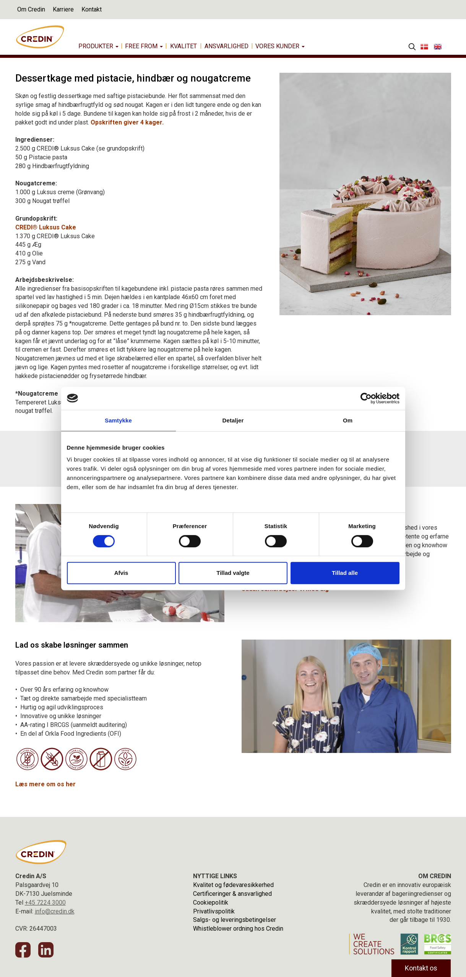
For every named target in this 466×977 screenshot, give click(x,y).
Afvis (121, 573)
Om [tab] (347, 420)
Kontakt (91, 9)
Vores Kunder (280, 46)
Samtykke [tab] (118, 420)
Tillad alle (345, 573)
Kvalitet (183, 46)
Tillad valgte (232, 573)
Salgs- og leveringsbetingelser (234, 919)
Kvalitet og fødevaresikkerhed (233, 885)
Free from (144, 46)
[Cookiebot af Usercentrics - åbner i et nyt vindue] (366, 398)
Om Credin (31, 9)
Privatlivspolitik (214, 911)
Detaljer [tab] (233, 420)
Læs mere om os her (45, 784)
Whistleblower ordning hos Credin (238, 928)
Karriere (63, 9)
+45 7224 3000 (45, 902)
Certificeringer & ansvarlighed (232, 893)
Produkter (98, 46)
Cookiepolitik (210, 902)
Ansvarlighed (226, 46)
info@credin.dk (55, 911)
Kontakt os (421, 968)
